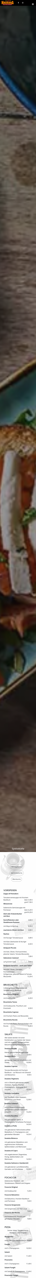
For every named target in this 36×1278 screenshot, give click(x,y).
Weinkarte (16, 879)
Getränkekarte (16, 873)
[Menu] (32, 2)
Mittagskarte (16, 867)
